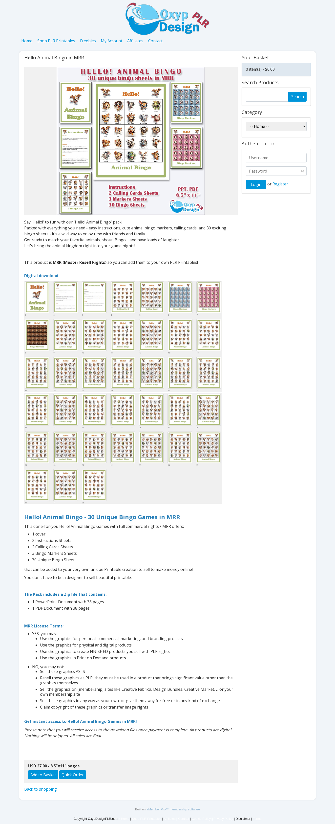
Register (280, 184)
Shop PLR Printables (56, 41)
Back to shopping (40, 789)
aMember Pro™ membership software (173, 809)
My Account (111, 41)
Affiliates (135, 41)
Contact (155, 41)
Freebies (88, 41)
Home (26, 41)
